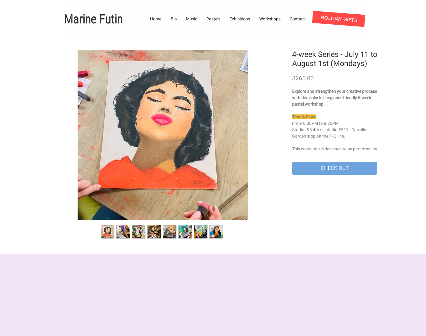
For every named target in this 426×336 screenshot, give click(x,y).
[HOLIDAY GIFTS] (338, 19)
